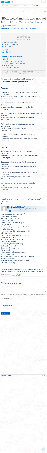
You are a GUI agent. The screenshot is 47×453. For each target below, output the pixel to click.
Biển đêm (6, 109)
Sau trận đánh (8, 115)
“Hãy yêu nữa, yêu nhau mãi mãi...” (15, 113)
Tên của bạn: (5, 374)
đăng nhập (28, 372)
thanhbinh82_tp (14, 122)
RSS (44, 451)
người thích (7, 96)
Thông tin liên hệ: (6, 381)
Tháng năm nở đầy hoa (11, 118)
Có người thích (13, 287)
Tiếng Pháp (14, 92)
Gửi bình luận (5, 389)
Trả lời (7, 100)
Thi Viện (5, 2)
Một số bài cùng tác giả (12, 106)
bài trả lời (6, 94)
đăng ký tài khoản (19, 372)
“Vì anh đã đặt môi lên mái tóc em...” (16, 111)
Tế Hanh (21, 283)
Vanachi (12, 124)
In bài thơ (8, 102)
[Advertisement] (23, 24)
